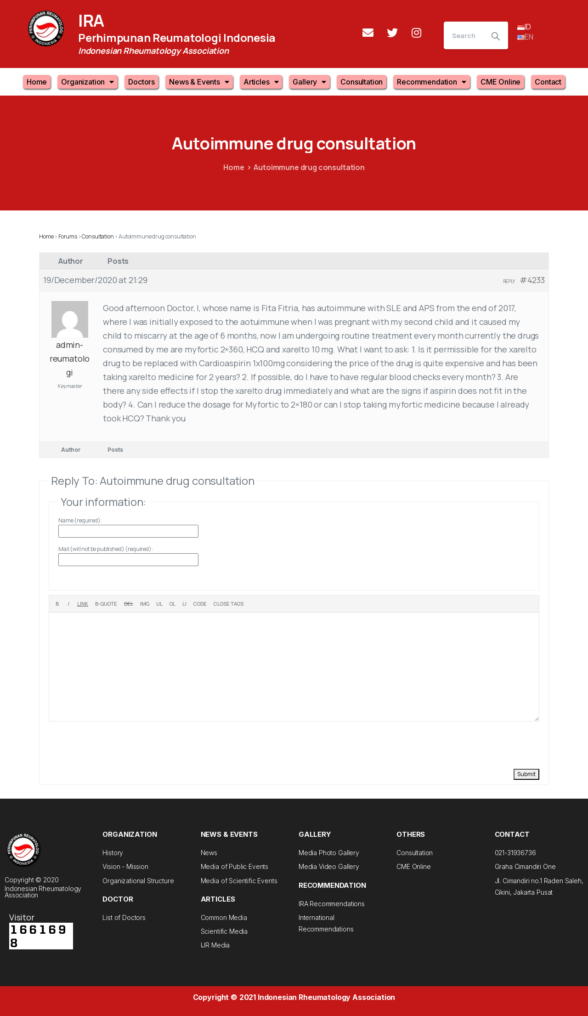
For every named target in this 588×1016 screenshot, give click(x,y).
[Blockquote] (106, 604)
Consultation (361, 81)
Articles (261, 82)
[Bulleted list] (159, 604)
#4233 (532, 279)
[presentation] (118, 744)
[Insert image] (144, 604)
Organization (87, 82)
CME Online (500, 81)
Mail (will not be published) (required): (105, 549)
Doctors (141, 81)
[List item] (184, 604)
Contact (548, 81)
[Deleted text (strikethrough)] (128, 604)
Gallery (309, 82)
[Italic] (68, 604)
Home (37, 81)
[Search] (463, 35)
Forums (67, 236)
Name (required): (80, 520)
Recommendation (431, 82)
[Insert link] (83, 604)
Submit (526, 774)
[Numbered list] (172, 604)
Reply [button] (509, 281)
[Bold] (57, 604)
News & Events (199, 82)
